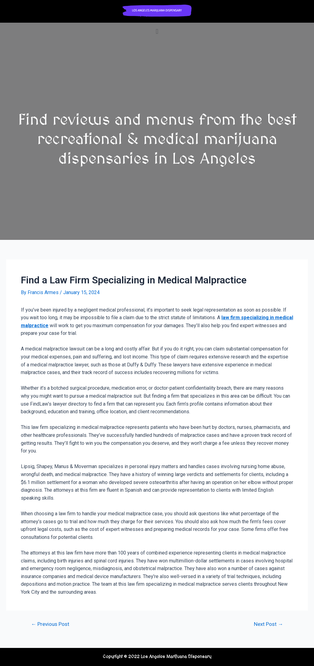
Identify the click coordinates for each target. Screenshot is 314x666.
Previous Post (50, 624)
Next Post (268, 624)
